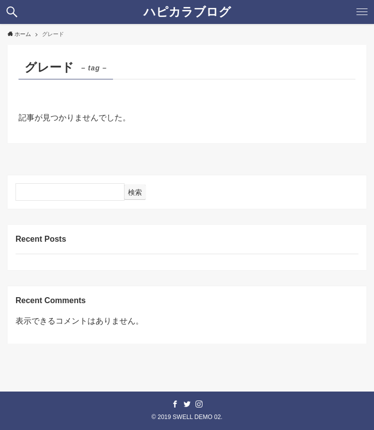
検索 (135, 192)
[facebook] (175, 404)
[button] (12, 12)
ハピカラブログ (187, 12)
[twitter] (187, 404)
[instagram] (199, 404)
